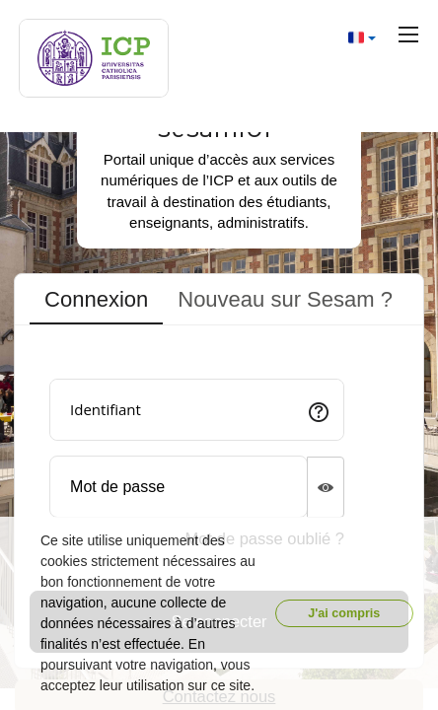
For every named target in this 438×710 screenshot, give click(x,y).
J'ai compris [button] (344, 613)
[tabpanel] (219, 501)
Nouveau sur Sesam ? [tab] (285, 299)
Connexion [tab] (96, 299)
